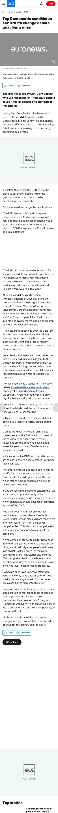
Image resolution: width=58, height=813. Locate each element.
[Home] (3, 12)
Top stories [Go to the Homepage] (12, 803)
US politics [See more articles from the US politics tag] (12, 642)
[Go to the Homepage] (11, 3)
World (18, 12)
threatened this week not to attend (30, 387)
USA (26, 12)
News (10, 12)
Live (51, 3)
